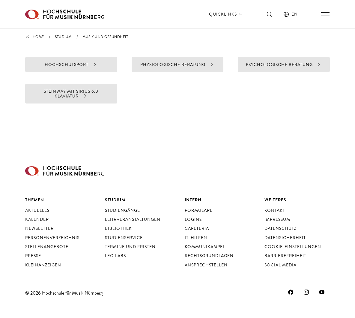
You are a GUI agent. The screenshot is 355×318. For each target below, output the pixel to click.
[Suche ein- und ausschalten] (269, 14)
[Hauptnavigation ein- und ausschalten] (325, 14)
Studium (63, 37)
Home (38, 37)
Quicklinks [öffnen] (226, 14)
